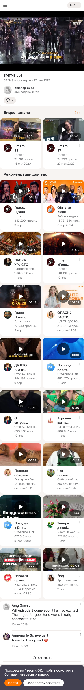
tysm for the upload (30, 640)
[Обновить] (42, 658)
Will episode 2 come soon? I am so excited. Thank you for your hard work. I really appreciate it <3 (45, 614)
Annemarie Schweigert (30, 635)
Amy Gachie (21, 605)
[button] (10, 100)
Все (77, 113)
